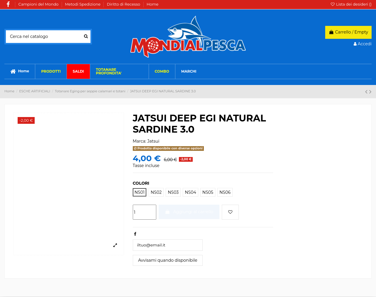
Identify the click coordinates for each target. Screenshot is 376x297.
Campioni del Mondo (39, 4)
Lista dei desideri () (351, 4)
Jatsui (153, 141)
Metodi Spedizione (83, 4)
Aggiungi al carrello (189, 211)
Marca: (139, 141)
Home (152, 4)
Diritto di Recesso (124, 4)
